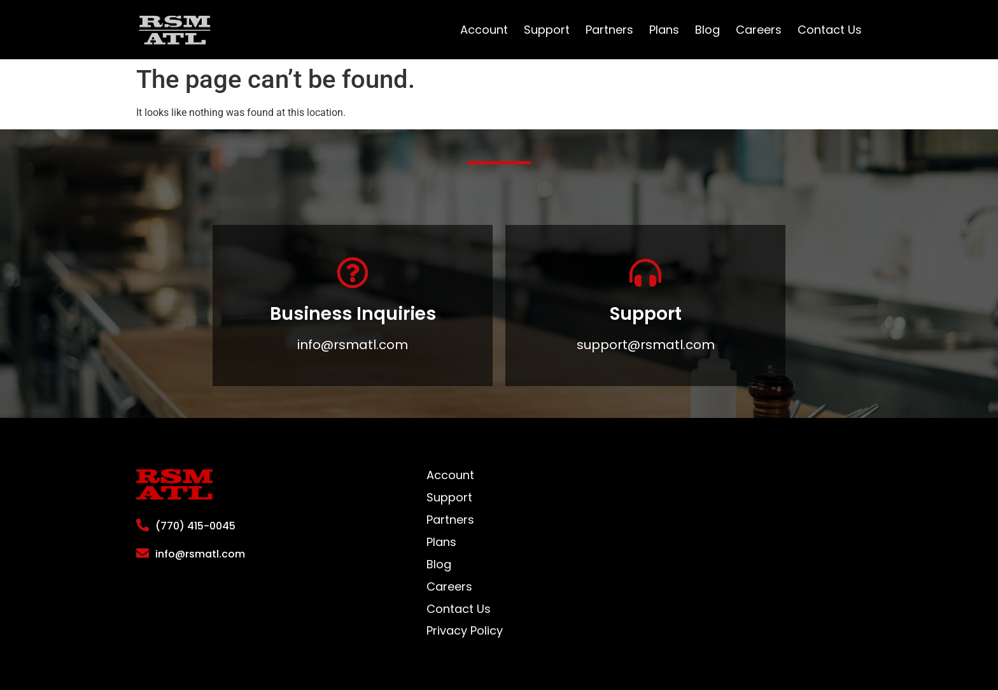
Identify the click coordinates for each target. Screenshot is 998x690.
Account (484, 30)
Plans (664, 30)
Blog (707, 30)
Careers (759, 30)
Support (547, 30)
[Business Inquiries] (353, 273)
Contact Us (830, 30)
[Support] (645, 273)
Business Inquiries (353, 313)
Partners (609, 30)
